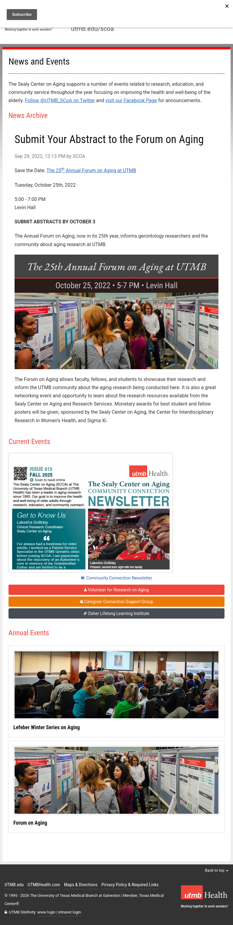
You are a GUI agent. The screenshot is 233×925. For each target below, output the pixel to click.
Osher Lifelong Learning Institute (116, 613)
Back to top (216, 870)
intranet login (69, 912)
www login (46, 912)
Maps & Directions (80, 884)
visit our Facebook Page (131, 100)
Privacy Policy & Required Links (130, 884)
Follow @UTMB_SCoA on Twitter (60, 100)
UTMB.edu (14, 884)
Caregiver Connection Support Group (116, 601)
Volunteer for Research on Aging (116, 589)
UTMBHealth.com (44, 884)
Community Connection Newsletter (116, 578)
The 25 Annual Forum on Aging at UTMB (91, 170)
